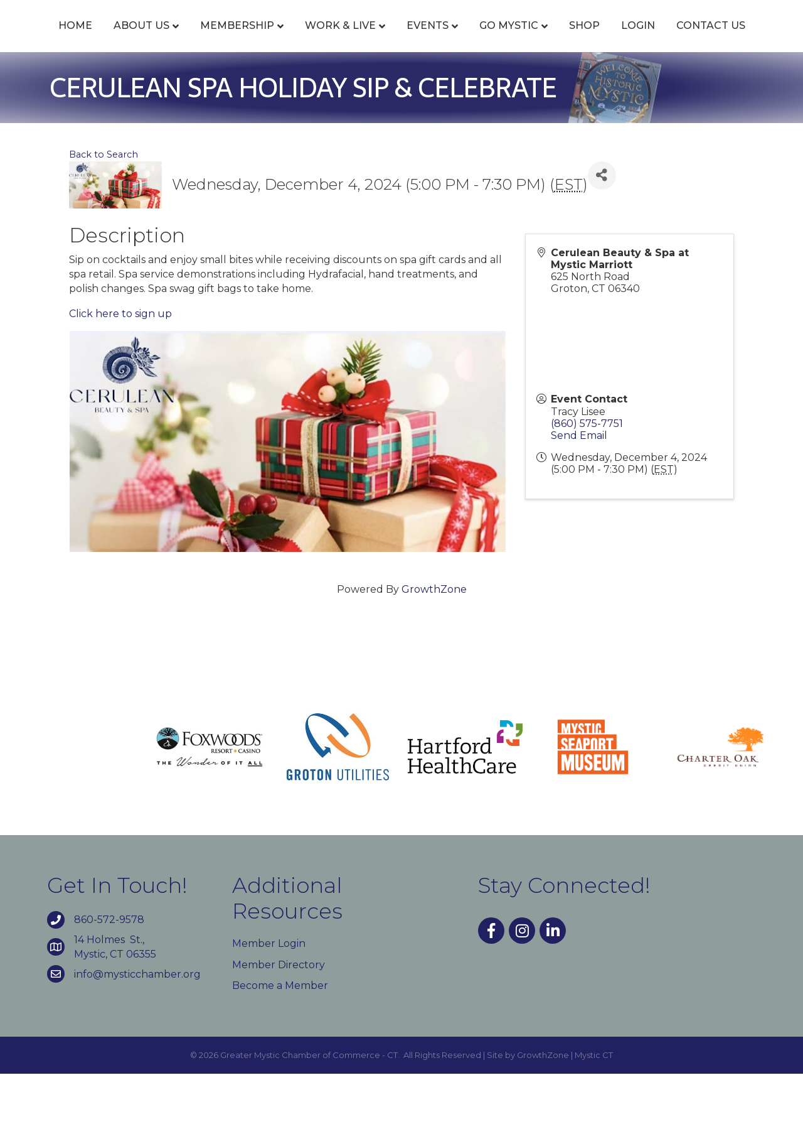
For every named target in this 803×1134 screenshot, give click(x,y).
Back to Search (103, 214)
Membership (238, 39)
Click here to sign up (120, 374)
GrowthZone (434, 650)
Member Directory (278, 1025)
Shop (729, 39)
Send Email (579, 496)
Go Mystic (653, 39)
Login (356, 86)
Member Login (269, 1004)
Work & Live (341, 39)
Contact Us (429, 86)
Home (76, 39)
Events (428, 39)
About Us (142, 39)
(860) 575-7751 (587, 484)
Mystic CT (594, 1115)
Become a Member (280, 1046)
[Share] (602, 236)
